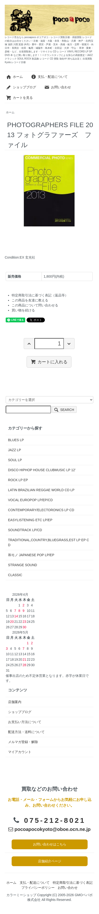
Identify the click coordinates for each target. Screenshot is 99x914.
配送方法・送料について (26, 732)
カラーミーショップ (21, 895)
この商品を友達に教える (30, 300)
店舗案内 (14, 702)
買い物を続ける (23, 310)
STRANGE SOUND (22, 565)
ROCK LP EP (18, 480)
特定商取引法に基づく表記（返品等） (40, 295)
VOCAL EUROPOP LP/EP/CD (30, 500)
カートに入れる (49, 362)
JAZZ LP (14, 450)
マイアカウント (19, 752)
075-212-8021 (54, 820)
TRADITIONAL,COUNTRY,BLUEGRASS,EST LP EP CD (48, 542)
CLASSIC (15, 575)
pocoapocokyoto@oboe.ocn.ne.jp (49, 829)
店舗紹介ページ (49, 861)
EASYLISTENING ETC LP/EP (30, 520)
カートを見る (19, 98)
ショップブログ (21, 87)
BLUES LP (16, 440)
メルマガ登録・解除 (23, 742)
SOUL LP (15, 460)
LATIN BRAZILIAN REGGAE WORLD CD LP (41, 490)
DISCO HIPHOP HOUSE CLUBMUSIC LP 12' (42, 470)
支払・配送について (49, 77)
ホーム (14, 77)
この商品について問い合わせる (35, 305)
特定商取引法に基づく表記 (73, 882)
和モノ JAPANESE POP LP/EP (31, 555)
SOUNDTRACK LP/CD (25, 530)
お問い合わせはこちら (49, 844)
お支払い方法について (24, 722)
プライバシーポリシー (38, 887)
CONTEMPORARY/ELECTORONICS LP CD (41, 510)
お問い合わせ (57, 87)
